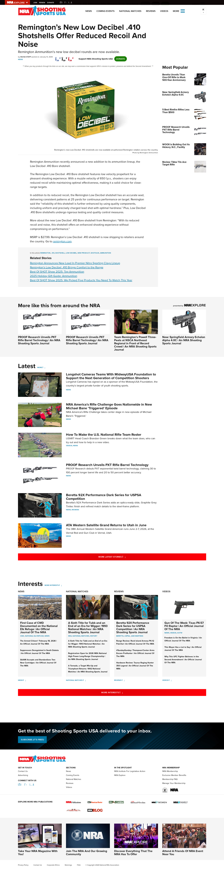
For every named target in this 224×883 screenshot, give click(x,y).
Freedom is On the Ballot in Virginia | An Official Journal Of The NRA (183, 639)
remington (45, 253)
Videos (164, 11)
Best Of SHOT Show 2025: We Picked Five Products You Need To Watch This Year (81, 280)
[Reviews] (123, 680)
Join (36, 2)
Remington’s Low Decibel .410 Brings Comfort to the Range (66, 267)
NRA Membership (170, 771)
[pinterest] (71, 57)
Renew (43, 2)
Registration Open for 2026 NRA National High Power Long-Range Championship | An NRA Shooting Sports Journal (87, 656)
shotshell (60, 253)
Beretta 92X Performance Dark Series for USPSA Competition (103, 496)
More (39, 367)
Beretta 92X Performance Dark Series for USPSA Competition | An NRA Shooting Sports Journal (132, 627)
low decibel (71, 253)
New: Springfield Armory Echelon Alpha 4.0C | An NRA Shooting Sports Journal (183, 340)
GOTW (179, 633)
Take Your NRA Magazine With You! (38, 852)
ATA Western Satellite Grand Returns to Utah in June (106, 525)
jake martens (137, 636)
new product (84, 253)
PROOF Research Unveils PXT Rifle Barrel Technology (107, 464)
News (88, 11)
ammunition (105, 253)
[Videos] (170, 680)
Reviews (151, 11)
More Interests (52, 585)
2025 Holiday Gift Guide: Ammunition (53, 276)
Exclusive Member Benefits (174, 775)
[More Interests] (60, 585)
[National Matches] (84, 680)
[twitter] (64, 57)
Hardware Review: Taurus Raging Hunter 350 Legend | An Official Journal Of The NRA (135, 665)
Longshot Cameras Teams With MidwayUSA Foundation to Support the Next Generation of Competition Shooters (111, 376)
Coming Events (105, 11)
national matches (81, 636)
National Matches (130, 11)
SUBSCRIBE (32, 739)
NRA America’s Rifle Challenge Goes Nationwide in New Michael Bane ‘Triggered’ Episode (109, 406)
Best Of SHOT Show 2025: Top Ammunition (57, 271)
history (93, 636)
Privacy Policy (23, 865)
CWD (22, 636)
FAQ (78, 865)
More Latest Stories (123, 556)
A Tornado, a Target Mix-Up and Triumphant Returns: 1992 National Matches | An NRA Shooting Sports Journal (87, 668)
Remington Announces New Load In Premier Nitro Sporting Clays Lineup (75, 263)
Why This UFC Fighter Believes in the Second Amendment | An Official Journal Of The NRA (183, 659)
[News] (24, 680)
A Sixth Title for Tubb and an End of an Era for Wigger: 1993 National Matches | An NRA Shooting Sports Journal (88, 627)
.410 (52, 253)
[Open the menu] (182, 11)
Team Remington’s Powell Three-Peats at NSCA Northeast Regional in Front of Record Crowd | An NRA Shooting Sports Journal (135, 343)
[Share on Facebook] (58, 57)
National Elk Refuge (34, 636)
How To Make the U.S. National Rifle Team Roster (103, 434)
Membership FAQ (170, 779)
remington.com (62, 241)
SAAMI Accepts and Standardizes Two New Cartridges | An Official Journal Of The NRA (38, 662)
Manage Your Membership (173, 783)
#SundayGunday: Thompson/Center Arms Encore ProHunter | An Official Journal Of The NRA (135, 653)
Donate (51, 2)
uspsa (127, 636)
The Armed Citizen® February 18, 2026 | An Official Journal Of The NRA (38, 642)
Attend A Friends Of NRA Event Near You (182, 852)
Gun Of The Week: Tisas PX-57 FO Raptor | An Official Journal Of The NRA (184, 626)
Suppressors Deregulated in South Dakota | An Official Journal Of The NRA (39, 652)
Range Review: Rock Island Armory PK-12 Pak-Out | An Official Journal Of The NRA (135, 642)
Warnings (68, 865)
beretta (120, 636)
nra (70, 636)
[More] (44, 367)
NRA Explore (119, 775)
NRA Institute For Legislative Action (129, 771)
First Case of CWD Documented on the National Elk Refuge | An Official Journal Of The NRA (39, 627)
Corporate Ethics (53, 865)
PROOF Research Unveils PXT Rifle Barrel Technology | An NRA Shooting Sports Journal (39, 340)
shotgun (95, 253)
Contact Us (23, 771)
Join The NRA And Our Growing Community (86, 852)
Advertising (23, 775)
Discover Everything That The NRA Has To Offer (133, 852)
